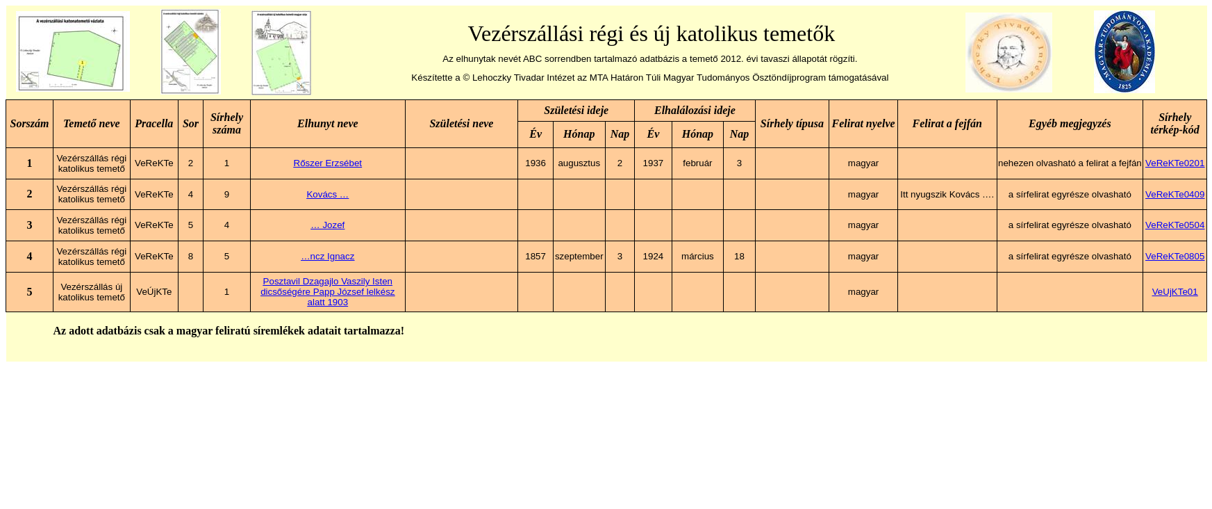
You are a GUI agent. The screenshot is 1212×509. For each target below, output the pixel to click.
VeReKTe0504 (1174, 225)
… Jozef (327, 225)
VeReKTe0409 (1174, 194)
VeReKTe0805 (1174, 256)
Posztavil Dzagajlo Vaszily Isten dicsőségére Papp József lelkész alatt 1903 (327, 291)
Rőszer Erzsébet (328, 163)
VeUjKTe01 (1175, 291)
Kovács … (327, 194)
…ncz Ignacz (327, 256)
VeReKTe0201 (1174, 163)
